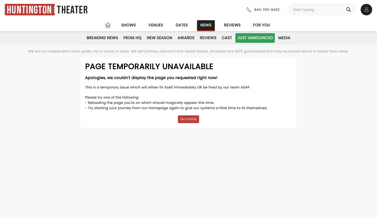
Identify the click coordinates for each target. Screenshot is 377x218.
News (205, 25)
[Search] (349, 9)
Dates (182, 25)
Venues (155, 25)
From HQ (132, 38)
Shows (128, 25)
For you (261, 25)
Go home (188, 119)
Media (284, 38)
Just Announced (255, 38)
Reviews (232, 25)
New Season (159, 38)
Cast (227, 38)
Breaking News (102, 38)
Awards (186, 38)
